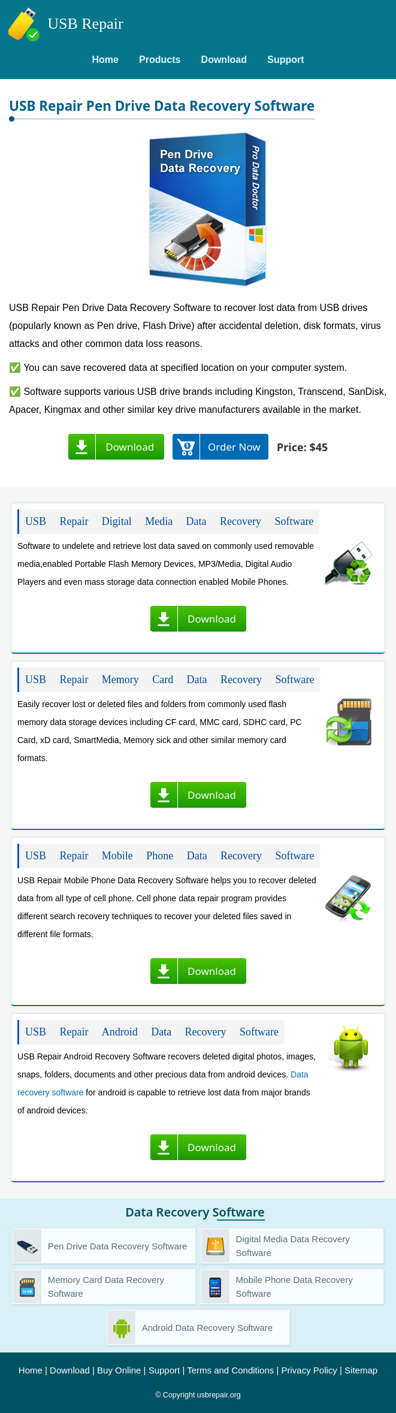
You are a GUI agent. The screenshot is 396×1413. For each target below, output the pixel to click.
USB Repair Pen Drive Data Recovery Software (162, 105)
